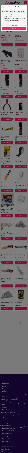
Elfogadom (14, 28)
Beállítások (14, 25)
